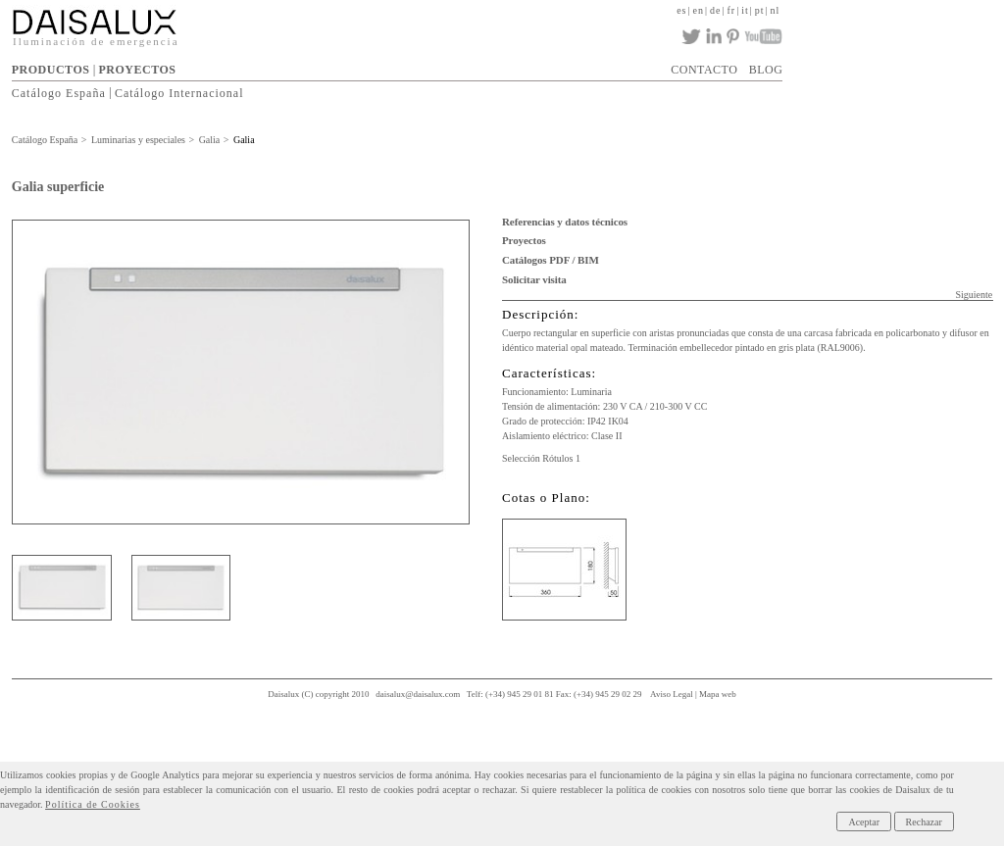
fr (731, 10)
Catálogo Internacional (179, 92)
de (715, 10)
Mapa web (717, 694)
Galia (210, 139)
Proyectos (524, 240)
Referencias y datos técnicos (565, 221)
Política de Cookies (92, 804)
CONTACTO (704, 69)
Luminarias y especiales (138, 139)
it (745, 10)
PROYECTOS (137, 69)
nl (775, 10)
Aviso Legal (671, 694)
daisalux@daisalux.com (418, 694)
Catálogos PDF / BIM (550, 260)
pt (760, 10)
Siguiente (973, 294)
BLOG (766, 69)
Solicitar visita (534, 279)
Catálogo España (59, 92)
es (681, 10)
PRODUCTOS (51, 69)
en (698, 10)
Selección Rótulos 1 (541, 458)
